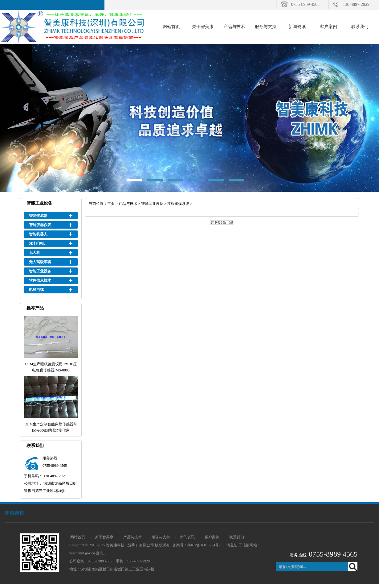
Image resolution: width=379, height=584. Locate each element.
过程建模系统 (178, 203)
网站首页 (171, 26)
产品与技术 (234, 26)
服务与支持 (265, 26)
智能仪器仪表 (40, 225)
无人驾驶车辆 (40, 262)
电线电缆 (36, 290)
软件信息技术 (40, 280)
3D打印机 (37, 243)
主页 (111, 203)
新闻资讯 (297, 26)
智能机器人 (38, 234)
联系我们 (360, 26)
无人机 (34, 253)
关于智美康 (203, 26)
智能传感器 (38, 215)
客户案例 (328, 26)
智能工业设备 (40, 271)
